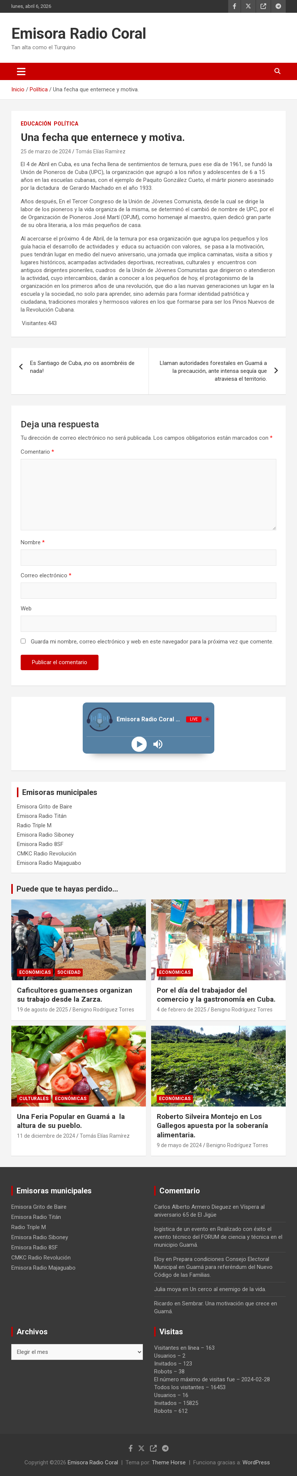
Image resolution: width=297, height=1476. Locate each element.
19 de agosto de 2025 (42, 1010)
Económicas (35, 972)
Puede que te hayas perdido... (67, 888)
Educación (36, 124)
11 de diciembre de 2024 (46, 1136)
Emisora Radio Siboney (45, 834)
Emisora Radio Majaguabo (49, 863)
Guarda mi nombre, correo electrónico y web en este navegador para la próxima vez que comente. (152, 641)
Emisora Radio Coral (78, 33)
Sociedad (68, 972)
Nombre (33, 542)
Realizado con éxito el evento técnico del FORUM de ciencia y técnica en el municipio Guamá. (218, 1237)
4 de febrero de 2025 (181, 1010)
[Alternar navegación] (21, 71)
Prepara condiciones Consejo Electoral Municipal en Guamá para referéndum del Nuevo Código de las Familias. (213, 1267)
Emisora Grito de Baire (44, 806)
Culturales (33, 1098)
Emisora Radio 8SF (40, 844)
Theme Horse (169, 1462)
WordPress (256, 1462)
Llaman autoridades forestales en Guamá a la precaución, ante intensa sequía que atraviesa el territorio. (213, 371)
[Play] (139, 744)
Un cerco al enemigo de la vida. (228, 1289)
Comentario (37, 451)
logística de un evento (181, 1229)
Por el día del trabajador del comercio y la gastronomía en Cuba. (216, 995)
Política (66, 124)
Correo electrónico (46, 575)
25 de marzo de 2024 (46, 151)
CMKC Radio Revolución (46, 853)
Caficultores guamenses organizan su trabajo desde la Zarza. (74, 995)
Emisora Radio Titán (42, 816)
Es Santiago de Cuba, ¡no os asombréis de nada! (82, 367)
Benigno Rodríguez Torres (103, 1010)
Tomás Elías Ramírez (101, 151)
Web (26, 608)
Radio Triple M (34, 825)
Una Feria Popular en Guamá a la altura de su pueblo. (71, 1121)
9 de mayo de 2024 (179, 1145)
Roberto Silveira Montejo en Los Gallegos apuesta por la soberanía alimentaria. (212, 1125)
